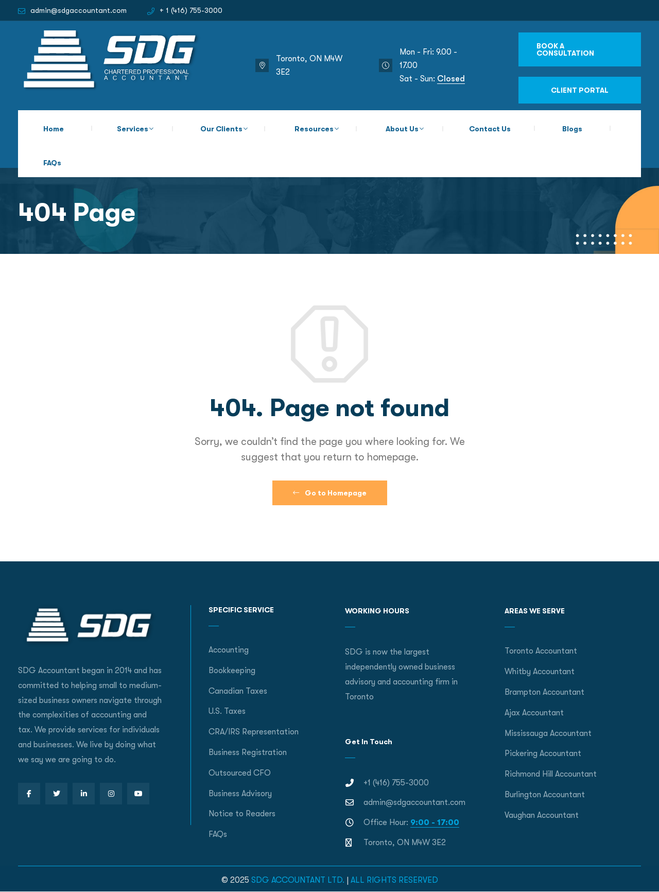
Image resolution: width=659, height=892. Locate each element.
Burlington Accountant (545, 794)
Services (132, 129)
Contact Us (490, 129)
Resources (314, 129)
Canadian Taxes (238, 691)
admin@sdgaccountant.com (78, 10)
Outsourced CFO (240, 773)
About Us (402, 129)
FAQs (52, 163)
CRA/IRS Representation (254, 731)
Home (53, 129)
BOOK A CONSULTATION (565, 49)
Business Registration (248, 752)
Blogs (572, 129)
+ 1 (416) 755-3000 (191, 10)
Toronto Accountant (541, 651)
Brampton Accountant (544, 692)
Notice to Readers (242, 813)
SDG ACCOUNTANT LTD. (297, 880)
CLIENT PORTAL (580, 90)
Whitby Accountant (540, 671)
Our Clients (221, 129)
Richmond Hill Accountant (551, 774)
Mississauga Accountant (548, 733)
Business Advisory (240, 793)
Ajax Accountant (534, 712)
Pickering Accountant (543, 753)
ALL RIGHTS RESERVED (394, 880)
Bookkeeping (232, 670)
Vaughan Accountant (542, 815)
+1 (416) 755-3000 (396, 782)
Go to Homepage (330, 493)
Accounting (229, 650)
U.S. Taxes (227, 711)
